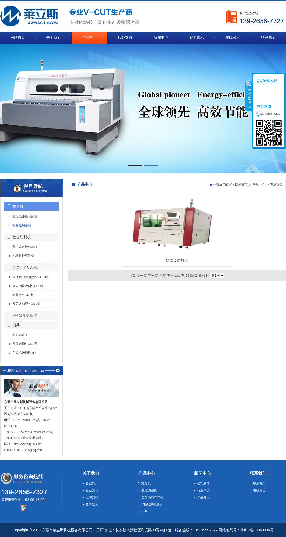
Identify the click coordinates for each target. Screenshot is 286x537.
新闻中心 (202, 473)
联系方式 (259, 483)
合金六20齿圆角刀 (24, 352)
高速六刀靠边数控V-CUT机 (31, 277)
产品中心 (259, 185)
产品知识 (203, 497)
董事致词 (92, 504)
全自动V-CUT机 (25, 267)
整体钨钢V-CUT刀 (24, 343)
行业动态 (203, 490)
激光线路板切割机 (24, 216)
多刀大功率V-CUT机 (26, 303)
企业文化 (92, 490)
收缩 (249, 95)
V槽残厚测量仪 (24, 315)
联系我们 (258, 473)
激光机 (17, 206)
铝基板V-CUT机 (23, 295)
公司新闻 (203, 483)
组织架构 (92, 497)
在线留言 (259, 490)
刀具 (16, 325)
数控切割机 (21, 237)
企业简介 (92, 483)
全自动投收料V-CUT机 (28, 286)
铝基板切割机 (21, 225)
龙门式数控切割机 (24, 247)
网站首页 (241, 185)
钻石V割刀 (19, 335)
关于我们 (91, 473)
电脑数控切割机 (23, 255)
